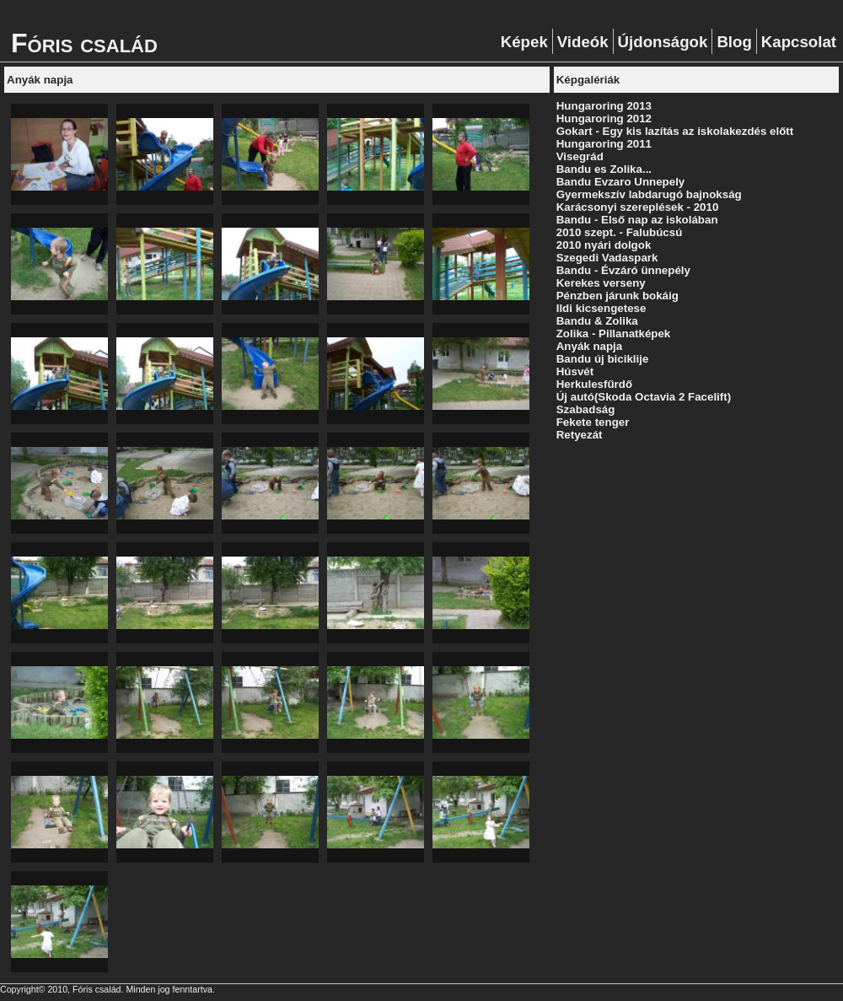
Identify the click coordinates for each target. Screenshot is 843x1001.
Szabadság (585, 409)
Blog (734, 42)
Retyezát (579, 434)
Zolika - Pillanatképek (613, 333)
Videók (583, 42)
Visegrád (580, 156)
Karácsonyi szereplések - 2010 (637, 207)
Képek (524, 42)
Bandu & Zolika (597, 321)
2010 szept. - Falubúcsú (619, 232)
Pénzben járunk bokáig (617, 295)
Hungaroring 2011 (604, 143)
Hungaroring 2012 (604, 118)
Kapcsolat (798, 42)
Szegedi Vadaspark (607, 257)
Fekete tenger (593, 422)
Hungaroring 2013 (604, 106)
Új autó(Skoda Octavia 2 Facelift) (643, 396)
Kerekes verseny (601, 283)
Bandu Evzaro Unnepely (620, 181)
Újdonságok (663, 42)
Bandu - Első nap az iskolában (637, 219)
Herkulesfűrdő (594, 384)
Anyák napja (589, 346)
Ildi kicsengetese (601, 308)
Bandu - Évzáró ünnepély (623, 270)
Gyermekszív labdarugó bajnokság (649, 194)
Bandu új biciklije (602, 359)
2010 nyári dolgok (604, 245)
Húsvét (574, 371)
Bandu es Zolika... (604, 169)
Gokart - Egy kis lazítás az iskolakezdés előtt (675, 131)
